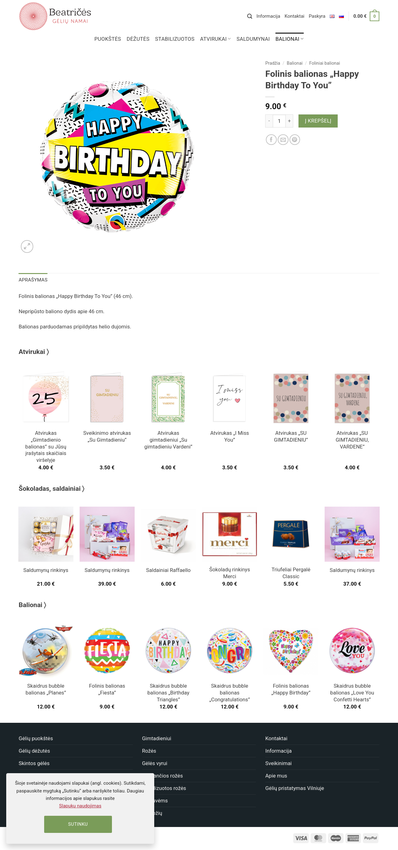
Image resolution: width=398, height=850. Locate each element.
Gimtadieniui (156, 738)
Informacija (268, 16)
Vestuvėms (155, 800)
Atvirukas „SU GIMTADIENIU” (291, 436)
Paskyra (317, 16)
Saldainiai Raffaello (168, 570)
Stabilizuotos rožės (164, 788)
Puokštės (108, 39)
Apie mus (276, 775)
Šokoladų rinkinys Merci (229, 572)
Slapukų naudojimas (80, 806)
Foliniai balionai (324, 63)
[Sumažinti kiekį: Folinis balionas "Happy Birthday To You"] (269, 121)
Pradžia (272, 63)
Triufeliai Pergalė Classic (290, 572)
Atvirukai (215, 39)
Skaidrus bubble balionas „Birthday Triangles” (168, 692)
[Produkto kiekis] (279, 121)
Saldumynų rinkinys (45, 570)
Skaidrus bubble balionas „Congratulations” (229, 692)
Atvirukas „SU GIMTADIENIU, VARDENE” (352, 439)
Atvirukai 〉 (34, 351)
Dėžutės (138, 39)
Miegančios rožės (162, 775)
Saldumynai (253, 39)
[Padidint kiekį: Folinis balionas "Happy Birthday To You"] (289, 121)
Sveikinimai (278, 763)
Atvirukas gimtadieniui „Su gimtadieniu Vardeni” (168, 439)
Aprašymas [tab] (32, 279)
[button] (249, 16)
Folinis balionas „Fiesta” (107, 688)
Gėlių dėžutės (34, 750)
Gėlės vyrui (154, 763)
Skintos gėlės (34, 763)
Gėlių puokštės (36, 738)
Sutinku (78, 824)
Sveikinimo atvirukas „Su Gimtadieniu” (107, 436)
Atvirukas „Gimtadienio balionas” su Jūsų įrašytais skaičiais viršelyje (45, 446)
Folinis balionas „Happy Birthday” (291, 688)
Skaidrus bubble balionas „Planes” (45, 688)
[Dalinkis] (271, 139)
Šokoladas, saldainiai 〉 (51, 488)
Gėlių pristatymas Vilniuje (294, 788)
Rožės (149, 750)
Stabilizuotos (175, 39)
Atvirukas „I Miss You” (229, 436)
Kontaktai (294, 16)
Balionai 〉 (32, 604)
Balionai (289, 39)
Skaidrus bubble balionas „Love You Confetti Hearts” (352, 692)
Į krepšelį (318, 121)
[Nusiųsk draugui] (283, 139)
